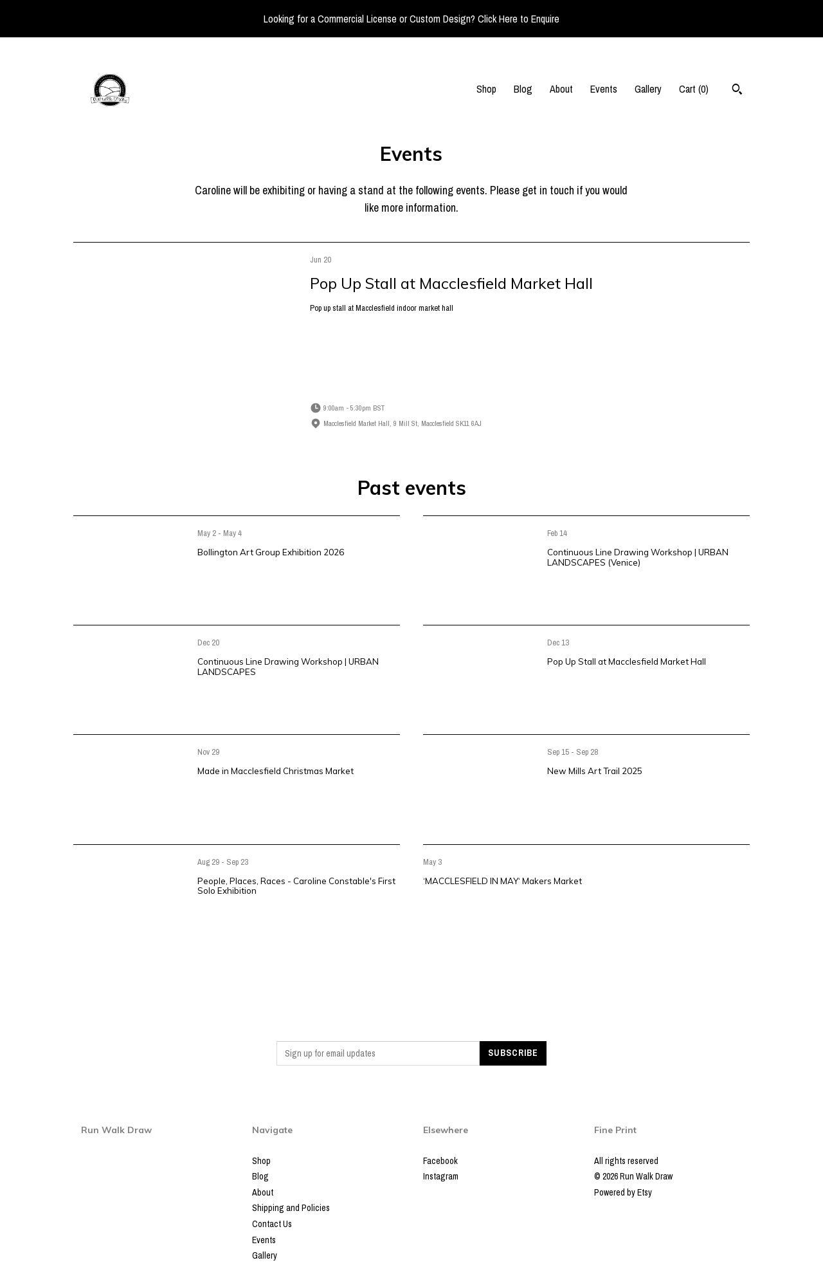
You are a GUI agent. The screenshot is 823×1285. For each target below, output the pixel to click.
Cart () (694, 89)
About (561, 89)
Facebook (440, 1161)
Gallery (648, 89)
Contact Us (272, 1224)
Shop (486, 89)
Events (603, 89)
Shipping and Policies (291, 1208)
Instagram (440, 1176)
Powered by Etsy (623, 1192)
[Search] (737, 91)
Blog (523, 89)
